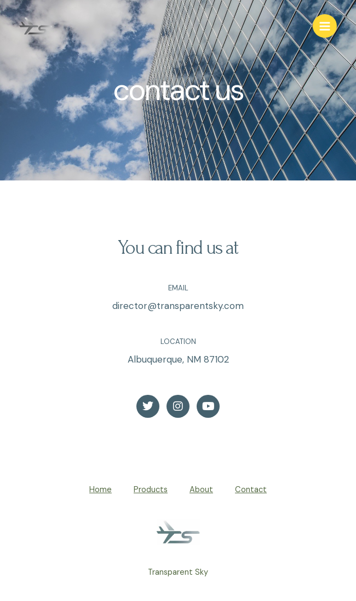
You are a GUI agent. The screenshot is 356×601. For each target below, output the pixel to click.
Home (100, 490)
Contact (251, 490)
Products (151, 490)
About (201, 490)
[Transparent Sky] (35, 25)
